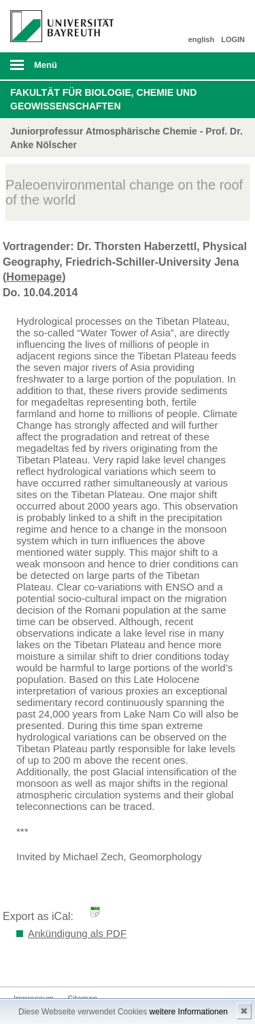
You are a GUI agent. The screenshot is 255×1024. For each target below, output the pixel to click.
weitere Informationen (189, 1012)
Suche (222, 66)
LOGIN (233, 39)
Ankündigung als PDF (77, 933)
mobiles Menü (56, 69)
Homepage (34, 277)
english (201, 39)
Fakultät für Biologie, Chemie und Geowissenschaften (103, 99)
